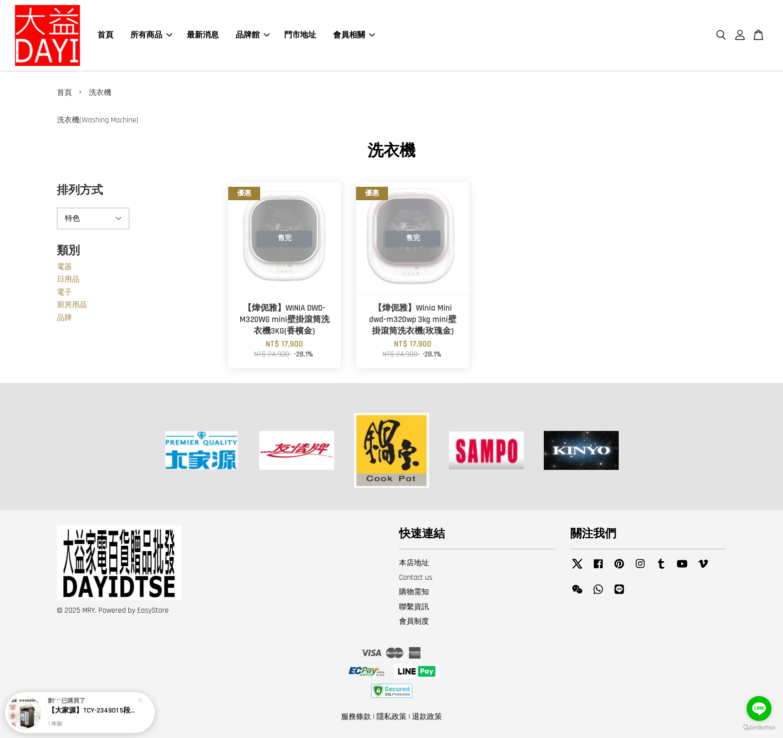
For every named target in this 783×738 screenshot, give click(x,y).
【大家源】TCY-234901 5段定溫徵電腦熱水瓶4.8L (92, 710)
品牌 (64, 318)
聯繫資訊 (414, 607)
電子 (64, 292)
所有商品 (151, 35)
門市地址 (300, 35)
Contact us (415, 577)
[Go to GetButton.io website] (759, 728)
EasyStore (153, 610)
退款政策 (427, 717)
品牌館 (253, 35)
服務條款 (356, 717)
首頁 (105, 35)
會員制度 (414, 621)
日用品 (68, 279)
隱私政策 (391, 717)
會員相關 (354, 35)
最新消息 (203, 35)
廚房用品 (72, 305)
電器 (64, 267)
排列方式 (80, 190)
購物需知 (414, 592)
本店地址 (414, 563)
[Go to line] (759, 708)
